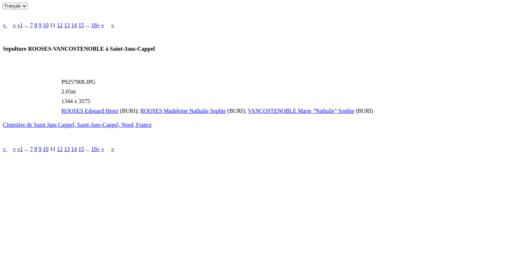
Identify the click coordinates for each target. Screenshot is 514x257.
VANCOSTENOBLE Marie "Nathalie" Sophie (301, 111)
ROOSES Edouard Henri (90, 111)
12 (59, 25)
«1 (20, 25)
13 (67, 25)
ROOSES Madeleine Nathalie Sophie (183, 111)
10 (46, 25)
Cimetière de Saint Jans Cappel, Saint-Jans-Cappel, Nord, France (77, 125)
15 (81, 25)
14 (74, 25)
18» (95, 25)
